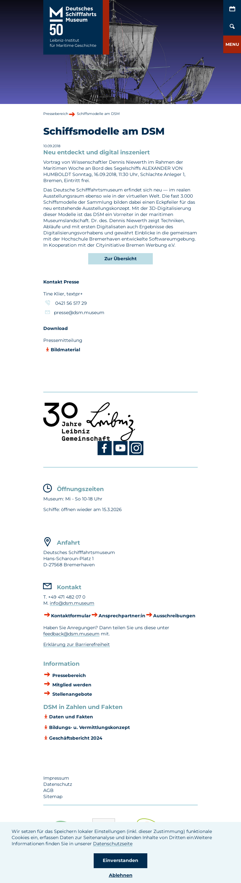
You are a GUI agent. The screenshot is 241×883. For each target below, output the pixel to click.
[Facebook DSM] (105, 454)
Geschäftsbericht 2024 (75, 738)
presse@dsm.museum (80, 312)
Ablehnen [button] (120, 875)
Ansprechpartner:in (122, 616)
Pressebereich (68, 675)
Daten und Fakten (71, 717)
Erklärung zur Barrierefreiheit (76, 644)
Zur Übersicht (120, 259)
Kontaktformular (71, 616)
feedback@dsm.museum (71, 634)
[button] (232, 44)
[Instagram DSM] (136, 454)
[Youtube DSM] (121, 454)
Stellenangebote (71, 694)
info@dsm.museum (72, 603)
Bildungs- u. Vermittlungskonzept (89, 727)
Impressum (56, 778)
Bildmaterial (65, 350)
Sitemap (52, 796)
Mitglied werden (71, 685)
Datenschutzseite (112, 844)
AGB (48, 790)
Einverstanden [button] (120, 860)
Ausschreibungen (174, 616)
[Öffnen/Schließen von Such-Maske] (232, 27)
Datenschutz (57, 784)
